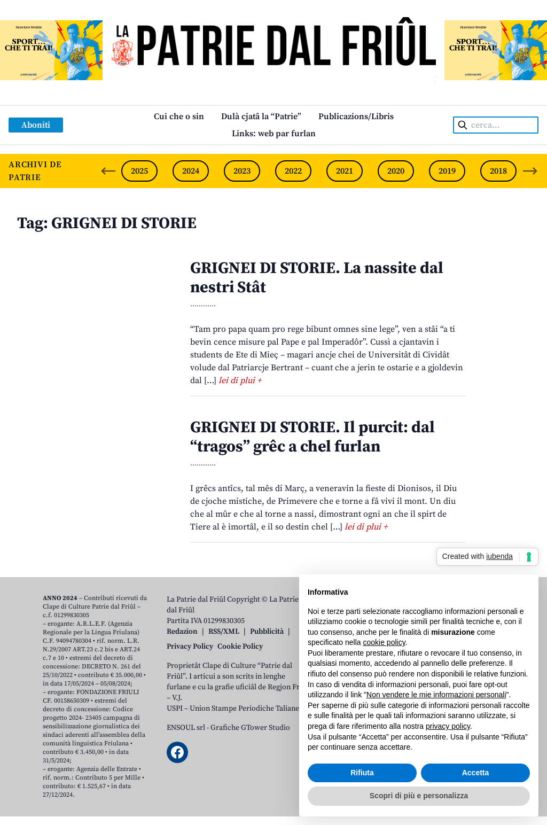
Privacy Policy (190, 646)
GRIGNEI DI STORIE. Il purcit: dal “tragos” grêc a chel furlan (312, 437)
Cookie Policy (240, 646)
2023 (242, 171)
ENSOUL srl (186, 728)
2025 (139, 171)
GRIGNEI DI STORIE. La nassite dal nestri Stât (316, 278)
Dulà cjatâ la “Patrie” (261, 116)
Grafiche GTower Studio (250, 728)
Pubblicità (267, 631)
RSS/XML (223, 631)
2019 (447, 171)
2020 (395, 171)
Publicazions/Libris (356, 116)
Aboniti (35, 125)
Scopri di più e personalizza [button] (419, 795)
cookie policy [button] (384, 642)
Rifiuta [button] (362, 772)
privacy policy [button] (448, 726)
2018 (498, 171)
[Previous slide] (108, 171)
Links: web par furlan (274, 133)
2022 (293, 171)
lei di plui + (239, 380)
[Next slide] (529, 171)
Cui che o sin (179, 116)
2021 (344, 171)
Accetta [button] (475, 772)
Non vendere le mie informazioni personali (436, 694)
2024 (190, 171)
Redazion (182, 631)
